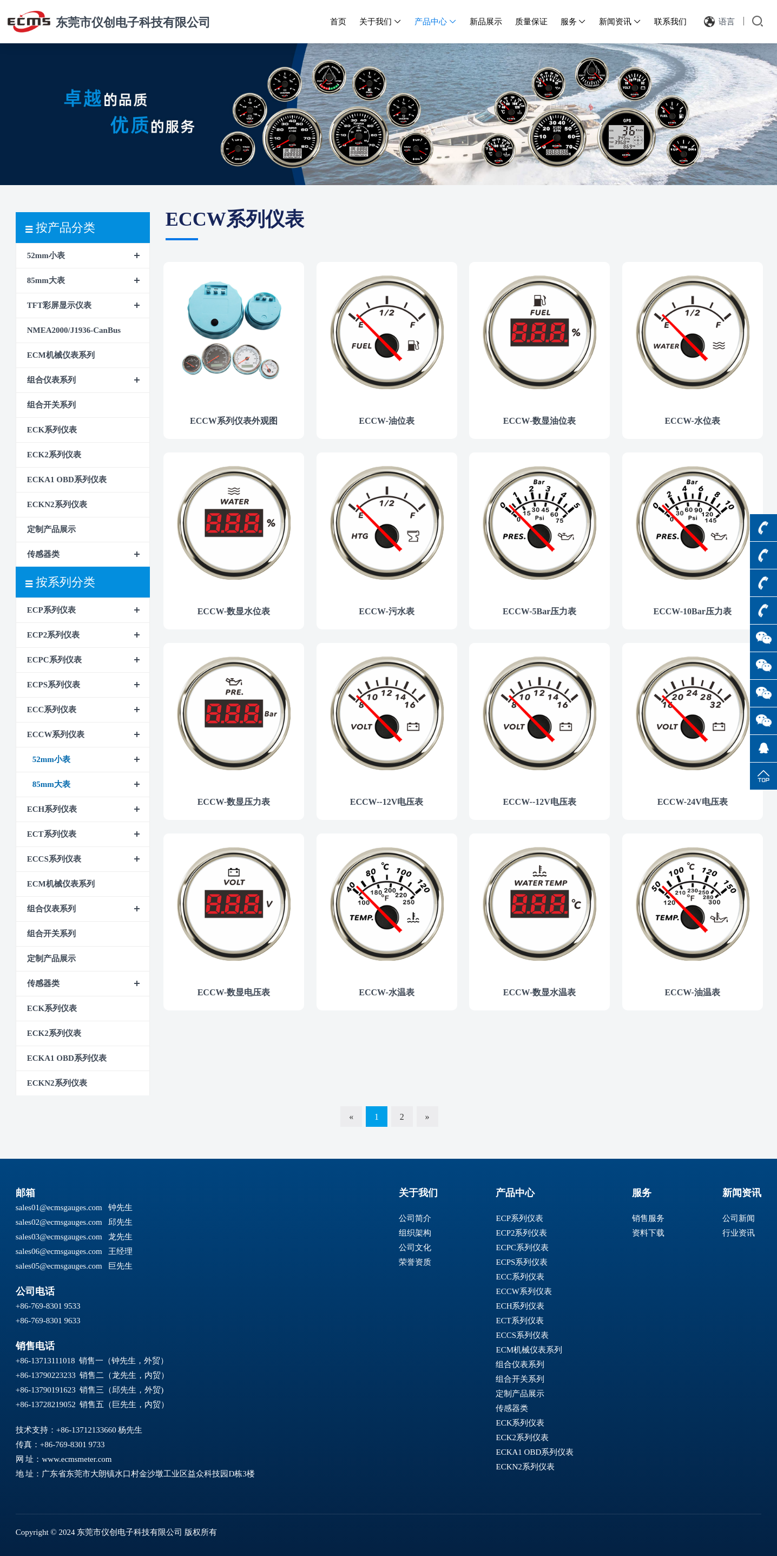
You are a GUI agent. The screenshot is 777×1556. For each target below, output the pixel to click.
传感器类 (43, 554)
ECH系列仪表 (52, 809)
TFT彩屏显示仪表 (59, 305)
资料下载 (648, 1233)
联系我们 (670, 21)
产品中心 (435, 21)
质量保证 (531, 21)
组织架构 (415, 1233)
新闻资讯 (620, 21)
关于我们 (380, 21)
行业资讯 (738, 1233)
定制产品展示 (51, 529)
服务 (574, 21)
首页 (338, 21)
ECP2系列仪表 (53, 635)
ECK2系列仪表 (54, 454)
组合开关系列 (51, 405)
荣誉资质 (415, 1262)
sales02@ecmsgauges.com (59, 1222)
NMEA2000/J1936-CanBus (74, 330)
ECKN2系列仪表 (57, 504)
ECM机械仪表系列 (61, 355)
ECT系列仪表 (51, 834)
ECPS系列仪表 (53, 684)
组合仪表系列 (51, 380)
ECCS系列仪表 (54, 859)
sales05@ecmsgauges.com (59, 1266)
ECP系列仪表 (51, 610)
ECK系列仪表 (52, 429)
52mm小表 (46, 255)
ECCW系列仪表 (56, 734)
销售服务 (648, 1218)
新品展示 (486, 21)
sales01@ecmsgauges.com (59, 1207)
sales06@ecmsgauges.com (59, 1251)
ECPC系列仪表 (54, 659)
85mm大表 (46, 280)
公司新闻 (738, 1218)
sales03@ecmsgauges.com (59, 1236)
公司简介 (415, 1218)
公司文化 (415, 1247)
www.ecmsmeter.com (76, 1459)
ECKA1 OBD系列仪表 (67, 479)
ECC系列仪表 (52, 709)
